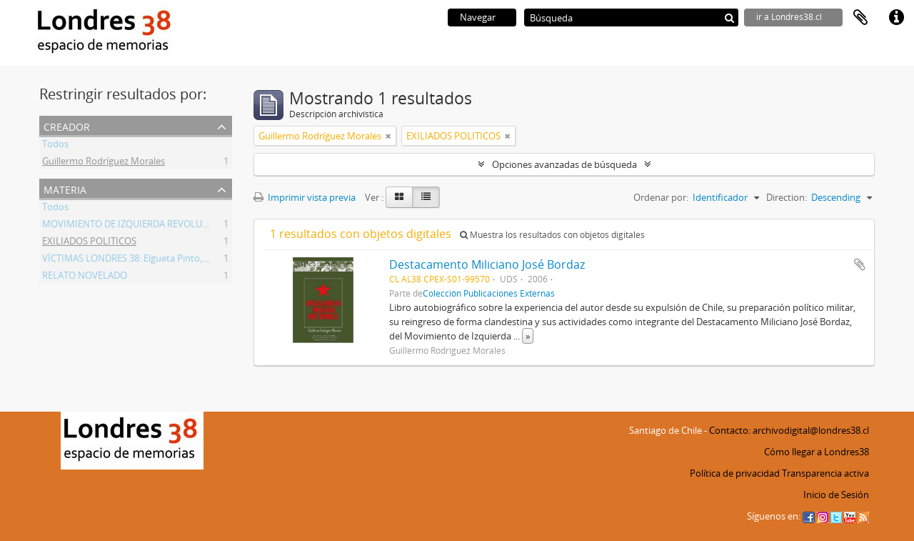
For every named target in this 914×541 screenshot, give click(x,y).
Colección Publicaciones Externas (489, 293)
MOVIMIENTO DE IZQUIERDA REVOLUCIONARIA (143, 225)
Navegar (478, 17)
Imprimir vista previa (304, 197)
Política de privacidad (735, 473)
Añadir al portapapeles (860, 264)
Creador (67, 125)
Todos (55, 145)
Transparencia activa (825, 473)
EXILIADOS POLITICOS (89, 243)
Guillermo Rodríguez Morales (103, 163)
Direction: (786, 197)
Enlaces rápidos (896, 18)
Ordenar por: (660, 197)
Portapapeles (860, 18)
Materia (65, 188)
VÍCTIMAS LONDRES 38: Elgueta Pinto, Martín (137, 260)
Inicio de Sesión (836, 494)
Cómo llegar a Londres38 (816, 451)
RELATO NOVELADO (84, 277)
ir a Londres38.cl (789, 17)
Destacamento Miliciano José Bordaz (487, 264)
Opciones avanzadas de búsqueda (564, 164)
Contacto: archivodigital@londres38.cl (789, 430)
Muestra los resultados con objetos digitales (552, 235)
